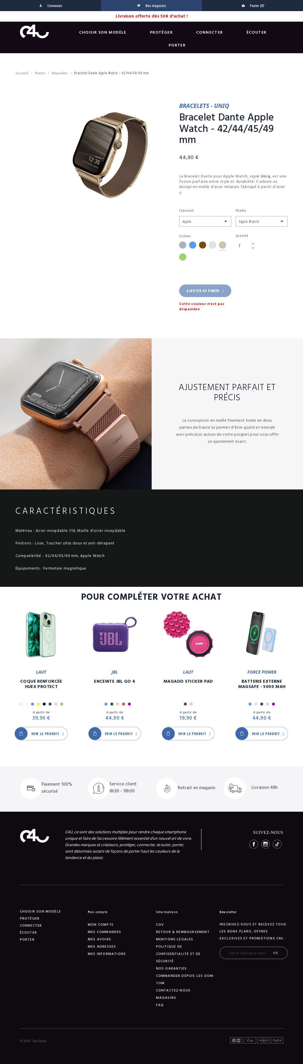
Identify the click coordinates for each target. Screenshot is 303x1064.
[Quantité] (243, 245)
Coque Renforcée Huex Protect (41, 684)
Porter (177, 45)
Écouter (256, 32)
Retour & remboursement (183, 932)
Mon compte (101, 924)
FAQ (160, 1005)
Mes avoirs (99, 939)
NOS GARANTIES (171, 968)
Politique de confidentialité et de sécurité (178, 954)
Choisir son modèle (102, 32)
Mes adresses (102, 946)
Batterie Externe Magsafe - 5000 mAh (262, 684)
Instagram (265, 844)
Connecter (209, 32)
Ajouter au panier (205, 290)
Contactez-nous (173, 990)
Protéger (161, 32)
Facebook (254, 844)
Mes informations (107, 953)
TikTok (277, 844)
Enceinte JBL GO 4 (114, 681)
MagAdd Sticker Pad (188, 681)
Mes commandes (104, 932)
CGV (160, 924)
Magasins (166, 997)
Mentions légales (175, 939)
